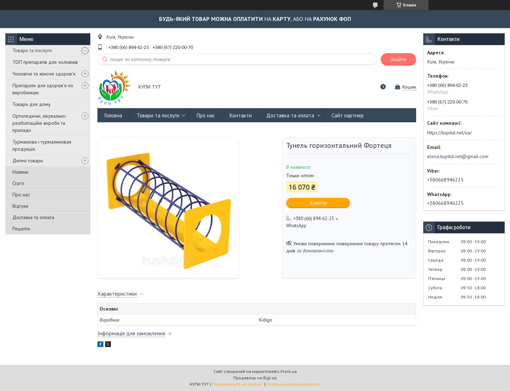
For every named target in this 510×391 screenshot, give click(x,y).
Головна (113, 115)
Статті (18, 183)
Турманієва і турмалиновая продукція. (41, 145)
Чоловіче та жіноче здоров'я (43, 74)
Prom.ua (288, 371)
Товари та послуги (32, 50)
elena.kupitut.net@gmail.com (457, 156)
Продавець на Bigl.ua (255, 377)
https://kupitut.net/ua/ (449, 132)
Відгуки (20, 206)
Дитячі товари (27, 160)
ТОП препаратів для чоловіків (45, 62)
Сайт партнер (348, 115)
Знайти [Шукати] (398, 59)
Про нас (21, 194)
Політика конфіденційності (293, 384)
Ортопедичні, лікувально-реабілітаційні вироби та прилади (39, 123)
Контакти (241, 115)
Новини (20, 172)
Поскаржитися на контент (237, 384)
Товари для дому (31, 104)
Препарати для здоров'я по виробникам (42, 89)
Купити (318, 202)
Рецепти (21, 228)
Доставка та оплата (33, 217)
